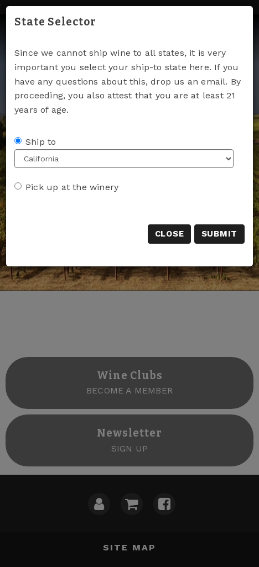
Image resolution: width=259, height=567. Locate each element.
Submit (219, 234)
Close (169, 234)
